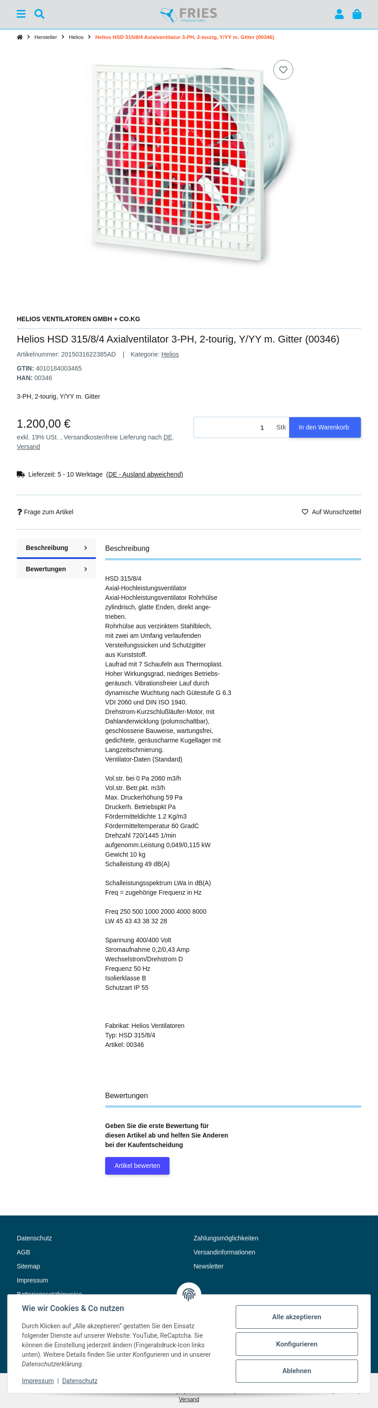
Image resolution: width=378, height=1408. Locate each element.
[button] (339, 14)
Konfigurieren (296, 1344)
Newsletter (208, 1266)
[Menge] (233, 427)
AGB (23, 1252)
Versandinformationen (224, 1252)
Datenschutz (80, 1380)
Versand (28, 446)
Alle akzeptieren (296, 1317)
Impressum (38, 1380)
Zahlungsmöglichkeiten (226, 1238)
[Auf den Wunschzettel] (283, 70)
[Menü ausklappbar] (21, 14)
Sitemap (28, 1266)
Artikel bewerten (137, 1165)
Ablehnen (296, 1371)
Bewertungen (56, 569)
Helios (170, 354)
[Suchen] (39, 14)
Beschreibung (56, 547)
